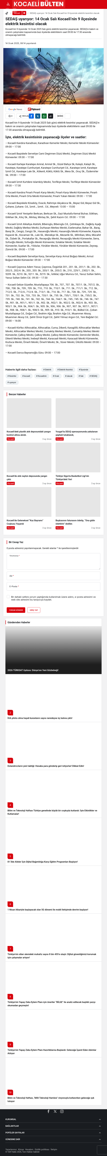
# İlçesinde (83, 369)
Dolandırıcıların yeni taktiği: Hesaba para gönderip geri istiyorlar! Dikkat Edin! (46, 766)
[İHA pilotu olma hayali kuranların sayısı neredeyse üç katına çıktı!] (53, 698)
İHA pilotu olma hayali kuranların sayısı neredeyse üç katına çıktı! (40, 718)
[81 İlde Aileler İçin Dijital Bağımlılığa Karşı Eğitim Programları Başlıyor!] (53, 842)
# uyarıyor (12, 382)
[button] (7, 10)
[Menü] (8, 4)
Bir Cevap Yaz (16, 542)
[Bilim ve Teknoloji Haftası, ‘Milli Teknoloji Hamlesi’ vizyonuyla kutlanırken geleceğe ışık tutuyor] (53, 1081)
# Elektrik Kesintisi (65, 369)
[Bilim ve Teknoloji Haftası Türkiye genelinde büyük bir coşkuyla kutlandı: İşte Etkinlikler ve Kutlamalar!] (53, 794)
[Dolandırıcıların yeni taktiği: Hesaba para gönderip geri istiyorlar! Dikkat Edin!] (53, 746)
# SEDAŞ (93, 376)
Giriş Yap (34, 610)
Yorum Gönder (16, 610)
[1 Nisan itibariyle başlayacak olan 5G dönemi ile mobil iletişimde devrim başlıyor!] (53, 890)
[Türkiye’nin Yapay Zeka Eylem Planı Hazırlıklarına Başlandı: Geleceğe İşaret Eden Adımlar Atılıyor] (53, 1033)
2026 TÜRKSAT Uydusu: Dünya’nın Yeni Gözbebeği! (33, 670)
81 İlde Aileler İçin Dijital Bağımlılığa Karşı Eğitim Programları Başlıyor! (43, 861)
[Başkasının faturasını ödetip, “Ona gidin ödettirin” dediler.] (78, 508)
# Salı (81, 376)
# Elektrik (47, 369)
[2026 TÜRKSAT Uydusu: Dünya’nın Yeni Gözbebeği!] (53, 650)
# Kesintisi (12, 376)
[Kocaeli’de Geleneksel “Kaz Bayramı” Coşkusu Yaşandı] (29, 508)
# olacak (68, 376)
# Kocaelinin (41, 376)
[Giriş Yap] (14, 10)
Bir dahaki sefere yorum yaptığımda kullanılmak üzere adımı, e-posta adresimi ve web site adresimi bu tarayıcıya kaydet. (53, 598)
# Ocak (56, 376)
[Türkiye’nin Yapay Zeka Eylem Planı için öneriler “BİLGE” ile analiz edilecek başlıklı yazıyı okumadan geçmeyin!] (53, 985)
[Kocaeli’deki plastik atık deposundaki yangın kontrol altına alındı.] (29, 419)
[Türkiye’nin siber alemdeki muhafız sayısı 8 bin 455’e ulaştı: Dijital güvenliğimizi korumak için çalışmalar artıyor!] (53, 937)
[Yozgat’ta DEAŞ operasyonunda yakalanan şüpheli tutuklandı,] (78, 419)
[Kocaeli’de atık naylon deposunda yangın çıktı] (29, 464)
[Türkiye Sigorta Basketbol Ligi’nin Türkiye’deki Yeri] (78, 464)
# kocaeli (26, 376)
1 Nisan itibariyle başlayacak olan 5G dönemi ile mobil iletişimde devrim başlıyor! (48, 909)
